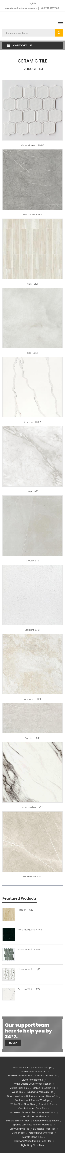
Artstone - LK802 (32, 422)
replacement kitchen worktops (32, 1100)
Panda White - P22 (32, 807)
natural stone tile (48, 1096)
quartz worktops (42, 1067)
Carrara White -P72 (29, 989)
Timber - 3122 (25, 909)
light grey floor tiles (32, 1145)
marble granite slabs (17, 1120)
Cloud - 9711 (32, 560)
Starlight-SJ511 (32, 629)
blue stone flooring (32, 1079)
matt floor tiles (21, 1067)
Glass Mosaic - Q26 (29, 969)
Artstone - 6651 (32, 699)
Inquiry (13, 1042)
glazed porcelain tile (43, 1088)
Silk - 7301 (32, 353)
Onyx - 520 (32, 491)
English (32, 3)
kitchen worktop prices (46, 1120)
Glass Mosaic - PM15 (29, 949)
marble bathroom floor (20, 1075)
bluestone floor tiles (44, 1128)
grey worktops (47, 1112)
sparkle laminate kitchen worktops (32, 1124)
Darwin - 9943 (32, 738)
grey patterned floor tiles (32, 1108)
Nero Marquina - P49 (30, 929)
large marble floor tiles (22, 1112)
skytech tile (18, 1132)
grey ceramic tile (19, 1128)
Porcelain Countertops (40, 1132)
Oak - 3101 (32, 283)
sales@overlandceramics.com (21, 8)
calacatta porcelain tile (40, 1092)
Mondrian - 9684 (32, 214)
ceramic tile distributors (32, 1071)
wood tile (17, 1092)
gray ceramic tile (47, 1075)
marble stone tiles (32, 1137)
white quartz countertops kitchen (32, 1083)
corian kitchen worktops (32, 1116)
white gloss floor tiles (23, 1104)
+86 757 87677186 (50, 8)
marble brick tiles (19, 1088)
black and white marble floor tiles (32, 1141)
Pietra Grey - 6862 (32, 876)
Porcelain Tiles (46, 1104)
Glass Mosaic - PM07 (32, 145)
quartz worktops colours (21, 1096)
